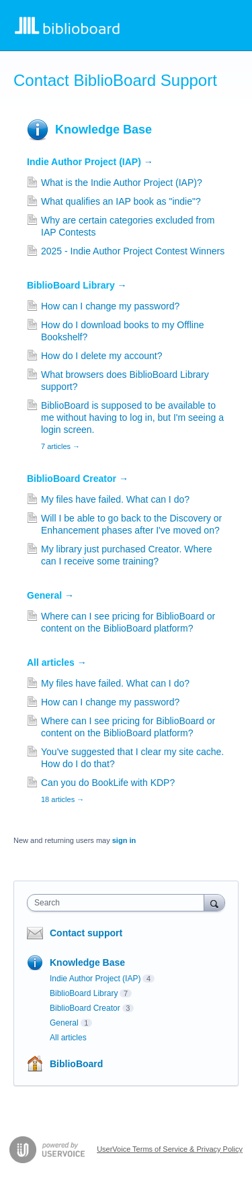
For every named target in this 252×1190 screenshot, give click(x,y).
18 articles (62, 799)
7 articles (60, 446)
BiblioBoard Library (77, 285)
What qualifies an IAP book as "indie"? (121, 201)
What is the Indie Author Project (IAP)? (121, 182)
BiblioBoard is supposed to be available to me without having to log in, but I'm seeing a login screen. (132, 417)
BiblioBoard (76, 1063)
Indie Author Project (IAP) (90, 161)
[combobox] (119, 902)
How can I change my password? (110, 306)
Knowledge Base (103, 129)
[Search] (214, 902)
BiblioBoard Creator (77, 478)
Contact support (86, 933)
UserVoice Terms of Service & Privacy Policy (170, 1149)
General (50, 595)
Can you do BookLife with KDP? (108, 782)
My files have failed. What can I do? (115, 499)
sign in (124, 840)
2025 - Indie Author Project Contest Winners (132, 251)
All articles (57, 662)
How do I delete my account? (102, 355)
